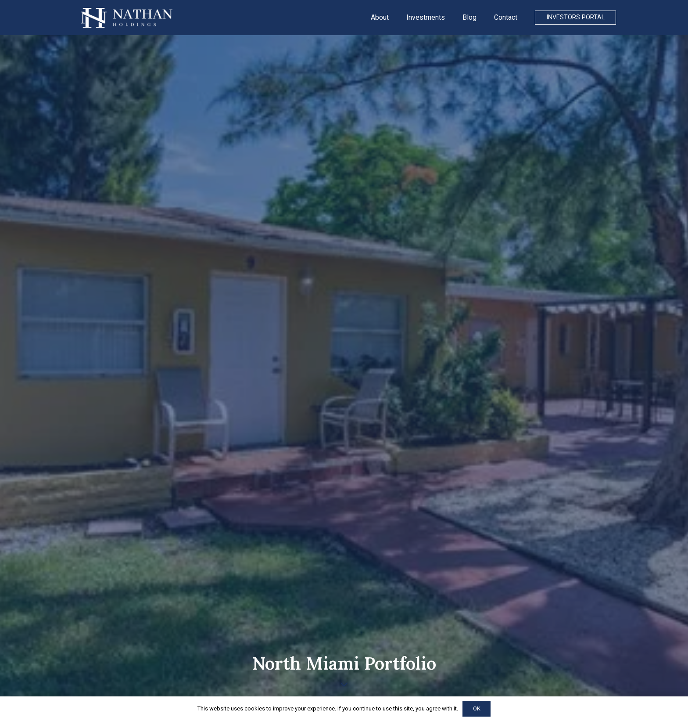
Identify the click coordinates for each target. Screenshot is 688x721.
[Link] (126, 18)
